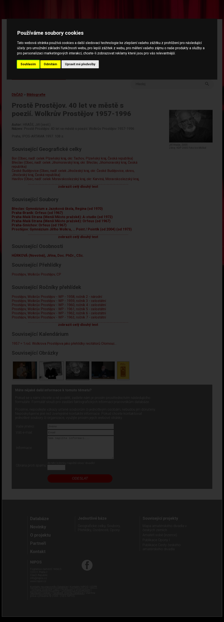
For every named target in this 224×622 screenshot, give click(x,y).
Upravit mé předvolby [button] (80, 64)
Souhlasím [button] (28, 64)
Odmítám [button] (50, 64)
